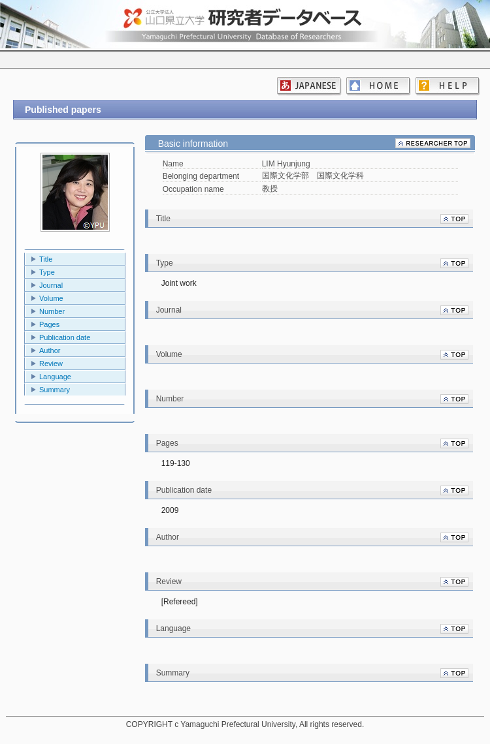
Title (45, 259)
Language (55, 376)
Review (51, 363)
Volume (51, 298)
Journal (51, 285)
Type (47, 272)
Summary (54, 390)
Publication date (64, 337)
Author (49, 350)
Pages (49, 324)
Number (52, 311)
